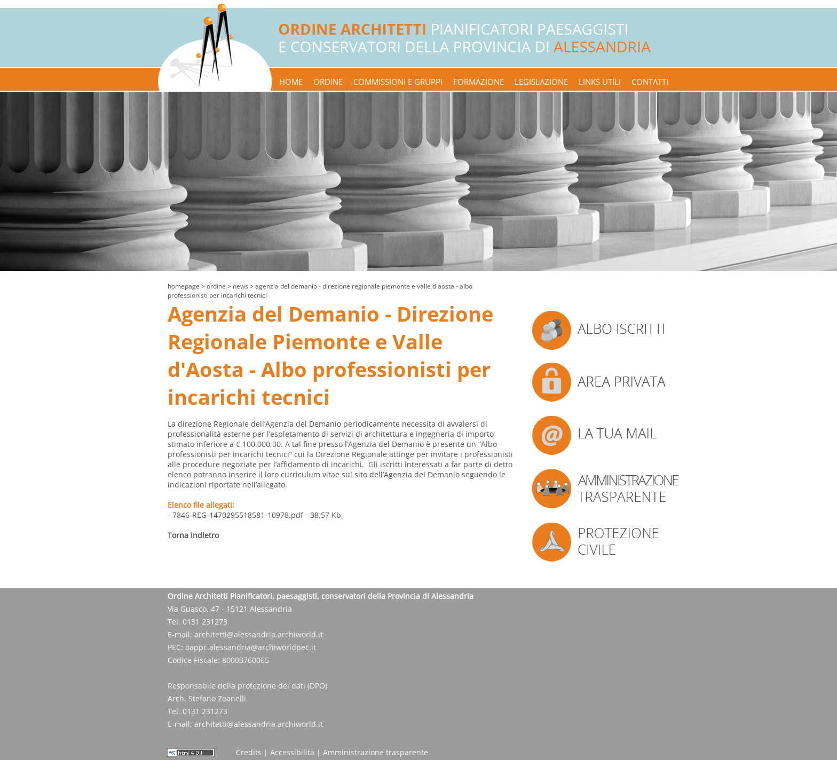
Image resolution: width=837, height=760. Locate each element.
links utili (600, 81)
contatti (649, 81)
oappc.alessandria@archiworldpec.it (250, 647)
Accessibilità (292, 752)
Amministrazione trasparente (375, 752)
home (291, 81)
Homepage (184, 286)
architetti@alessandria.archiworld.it (258, 634)
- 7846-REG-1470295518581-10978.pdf (235, 515)
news (240, 286)
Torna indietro (193, 535)
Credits (249, 752)
